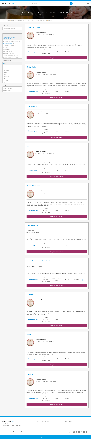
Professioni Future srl (40, 32)
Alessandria (6, 70)
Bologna (6, 76)
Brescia (5, 78)
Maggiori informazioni (56, 58)
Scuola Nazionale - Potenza (34, 266)
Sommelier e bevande (8, 53)
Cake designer (32, 107)
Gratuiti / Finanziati (7, 88)
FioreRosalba (30, 230)
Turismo (5, 47)
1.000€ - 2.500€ (7, 90)
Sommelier (30, 295)
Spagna (5, 432)
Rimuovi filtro (6, 35)
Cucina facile (31, 67)
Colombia (15, 432)
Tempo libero (6, 49)
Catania (5, 80)
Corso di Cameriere (33, 186)
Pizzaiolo (30, 374)
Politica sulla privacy (44, 421)
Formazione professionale (9, 28)
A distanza (6, 68)
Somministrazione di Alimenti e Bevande (41, 261)
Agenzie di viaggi (7, 51)
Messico (22, 432)
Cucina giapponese (33, 27)
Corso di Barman (32, 225)
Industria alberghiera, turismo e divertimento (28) (10, 38)
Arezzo (5, 72)
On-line (5, 66)
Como (5, 82)
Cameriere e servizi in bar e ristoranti (11, 41)
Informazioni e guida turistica (9, 45)
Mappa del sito (43, 424)
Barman (29, 334)
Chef (28, 146)
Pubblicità (70, 421)
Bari (4, 74)
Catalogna (10, 432)
